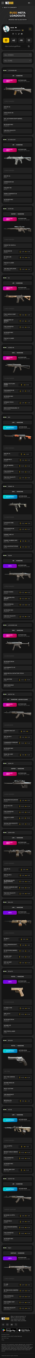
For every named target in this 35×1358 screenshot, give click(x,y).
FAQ (2, 1340)
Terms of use (5, 1338)
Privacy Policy (5, 1334)
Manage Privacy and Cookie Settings (11, 1336)
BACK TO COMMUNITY (9, 7)
